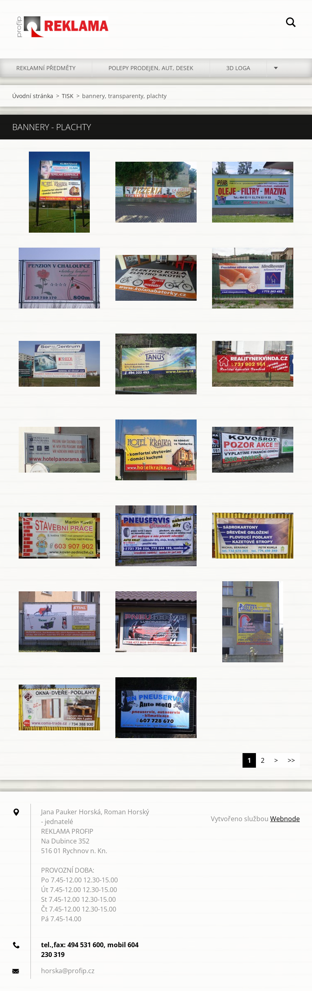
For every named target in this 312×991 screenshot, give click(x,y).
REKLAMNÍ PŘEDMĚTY (46, 68)
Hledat (291, 23)
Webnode (285, 818)
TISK (68, 96)
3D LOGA (238, 68)
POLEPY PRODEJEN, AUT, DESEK (150, 68)
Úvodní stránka (32, 96)
